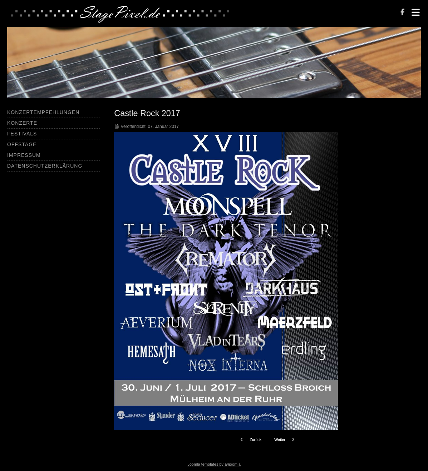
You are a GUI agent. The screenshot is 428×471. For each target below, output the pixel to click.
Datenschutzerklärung (44, 166)
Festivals (22, 134)
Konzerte (22, 123)
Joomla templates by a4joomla (214, 464)
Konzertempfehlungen (43, 112)
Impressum (24, 155)
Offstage (21, 144)
